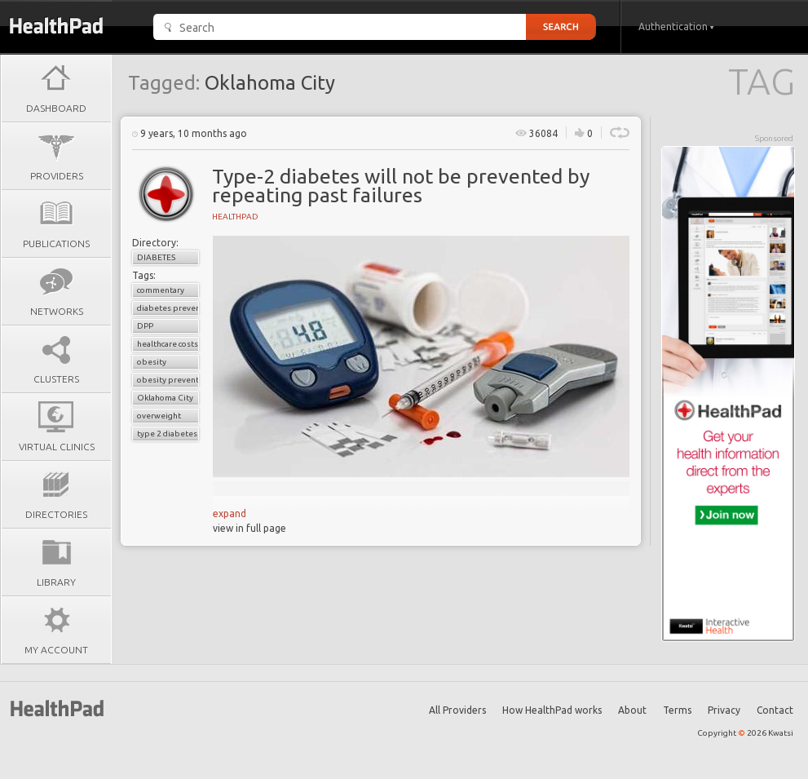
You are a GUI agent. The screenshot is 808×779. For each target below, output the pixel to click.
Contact (775, 710)
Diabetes (156, 257)
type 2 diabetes (167, 433)
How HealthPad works (552, 710)
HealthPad (235, 216)
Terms (677, 710)
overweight (159, 415)
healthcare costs (167, 343)
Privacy (724, 710)
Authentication (676, 26)
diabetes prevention (168, 307)
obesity (151, 361)
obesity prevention (168, 379)
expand (229, 513)
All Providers (457, 710)
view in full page (249, 528)
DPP (145, 325)
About (632, 710)
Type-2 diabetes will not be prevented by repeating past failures (400, 185)
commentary (160, 289)
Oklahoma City (165, 397)
